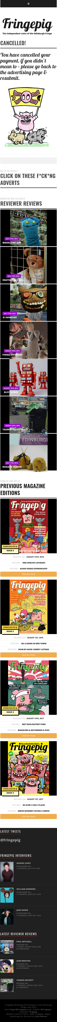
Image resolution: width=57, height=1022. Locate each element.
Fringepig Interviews (16, 855)
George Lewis (23, 863)
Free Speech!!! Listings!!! (33, 563)
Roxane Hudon (12, 466)
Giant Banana (41, 1016)
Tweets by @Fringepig (9, 845)
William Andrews (26, 889)
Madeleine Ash (11, 242)
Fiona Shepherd (12, 354)
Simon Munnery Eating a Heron (34, 811)
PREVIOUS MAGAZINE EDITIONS (28, 488)
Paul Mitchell (24, 941)
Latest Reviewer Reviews (18, 934)
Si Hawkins (10, 317)
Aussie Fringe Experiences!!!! (33, 568)
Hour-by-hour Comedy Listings (33, 649)
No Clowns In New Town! (34, 643)
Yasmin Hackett (12, 429)
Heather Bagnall (13, 279)
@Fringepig (46, 1009)
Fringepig (33, 1012)
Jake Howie (22, 910)
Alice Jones (11, 392)
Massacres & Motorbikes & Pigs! (33, 730)
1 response (22, 987)
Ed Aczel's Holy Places (34, 805)
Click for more (28, 574)
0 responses (22, 949)
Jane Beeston (23, 960)
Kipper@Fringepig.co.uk (20, 1009)
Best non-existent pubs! (34, 724)
